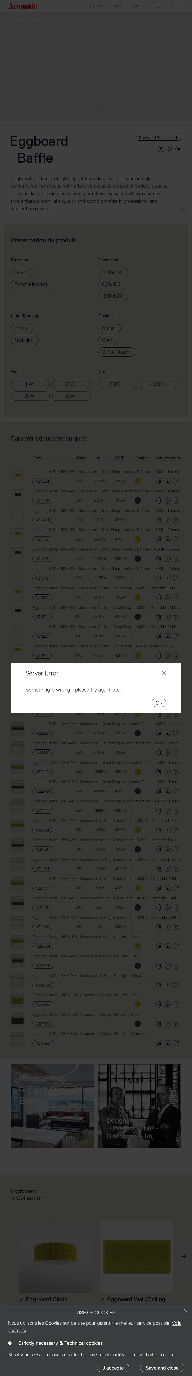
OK (159, 703)
